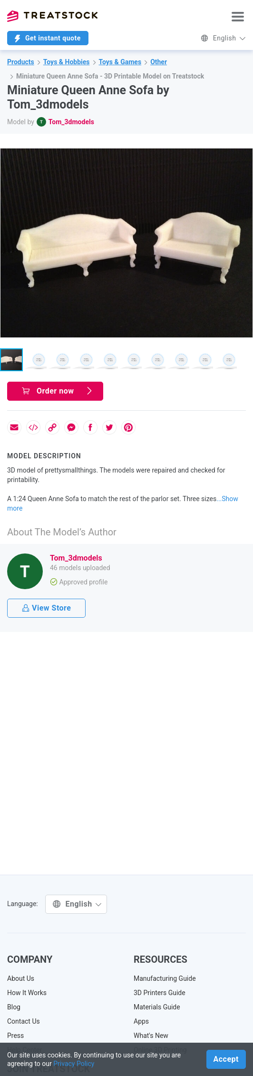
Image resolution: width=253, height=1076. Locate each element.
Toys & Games (120, 62)
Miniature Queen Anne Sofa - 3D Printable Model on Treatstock (110, 76)
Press (15, 1035)
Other (158, 62)
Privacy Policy (73, 1063)
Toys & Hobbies (66, 62)
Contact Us (23, 1021)
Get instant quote (48, 38)
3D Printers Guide (159, 993)
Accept (226, 1059)
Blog (13, 1007)
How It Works (27, 993)
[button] (244, 157)
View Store (46, 607)
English (223, 38)
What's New (151, 1035)
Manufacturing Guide (165, 978)
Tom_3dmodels (71, 122)
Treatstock (52, 16)
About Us (20, 978)
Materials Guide (157, 1007)
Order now (57, 390)
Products (20, 62)
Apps (141, 1021)
